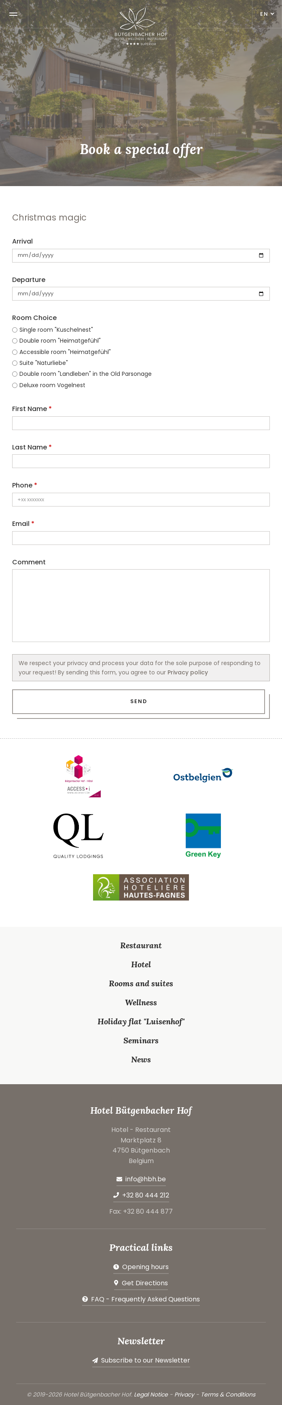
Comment (29, 562)
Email (21, 523)
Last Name (29, 447)
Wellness (141, 1002)
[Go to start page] (141, 26)
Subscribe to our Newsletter (145, 1360)
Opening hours (145, 1266)
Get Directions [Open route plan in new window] (145, 1283)
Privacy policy (188, 672)
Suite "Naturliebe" (43, 363)
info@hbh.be (145, 1179)
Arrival (22, 241)
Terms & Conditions (228, 1394)
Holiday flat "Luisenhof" (141, 1021)
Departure (28, 279)
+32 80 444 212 (145, 1195)
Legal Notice (151, 1394)
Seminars (141, 1040)
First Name (29, 408)
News (141, 1059)
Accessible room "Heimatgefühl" (65, 352)
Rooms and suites (141, 983)
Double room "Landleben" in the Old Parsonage (85, 374)
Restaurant (141, 945)
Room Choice (34, 317)
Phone (22, 485)
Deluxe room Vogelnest (52, 385)
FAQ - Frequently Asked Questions (145, 1299)
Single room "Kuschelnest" (56, 330)
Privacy (184, 1394)
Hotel (141, 964)
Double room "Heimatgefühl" (60, 341)
